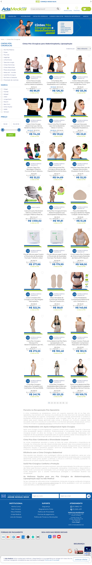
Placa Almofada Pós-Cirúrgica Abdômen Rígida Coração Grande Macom (80, 212)
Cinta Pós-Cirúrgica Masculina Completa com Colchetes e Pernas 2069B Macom (33, 387)
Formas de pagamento (46, 514)
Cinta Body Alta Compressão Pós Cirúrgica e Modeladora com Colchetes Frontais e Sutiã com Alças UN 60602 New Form (57, 84)
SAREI (5, 109)
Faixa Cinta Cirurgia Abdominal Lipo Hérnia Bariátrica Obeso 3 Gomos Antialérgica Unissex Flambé (33, 127)
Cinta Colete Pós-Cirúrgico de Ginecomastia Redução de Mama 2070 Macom (80, 256)
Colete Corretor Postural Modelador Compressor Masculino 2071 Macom (80, 343)
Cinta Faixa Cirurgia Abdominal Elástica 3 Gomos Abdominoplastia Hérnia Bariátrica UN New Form (33, 84)
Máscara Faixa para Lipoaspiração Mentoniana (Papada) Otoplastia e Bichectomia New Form (80, 126)
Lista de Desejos (16, 517)
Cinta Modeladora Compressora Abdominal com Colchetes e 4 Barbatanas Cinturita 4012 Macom (80, 301)
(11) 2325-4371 (76, 509)
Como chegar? (76, 522)
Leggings (7, 57)
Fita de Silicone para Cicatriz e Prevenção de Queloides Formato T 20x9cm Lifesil (33, 256)
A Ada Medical (16, 514)
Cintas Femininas (9, 65)
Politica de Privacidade (52, 560)
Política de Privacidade (46, 512)
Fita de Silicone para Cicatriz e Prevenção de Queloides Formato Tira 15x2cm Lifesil (57, 256)
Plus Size (6, 55)
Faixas (5, 52)
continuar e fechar (81, 560)
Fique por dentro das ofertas (19, 496)
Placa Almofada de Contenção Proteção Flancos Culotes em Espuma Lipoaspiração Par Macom (56, 301)
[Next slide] (90, 1)
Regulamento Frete (46, 509)
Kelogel (6, 94)
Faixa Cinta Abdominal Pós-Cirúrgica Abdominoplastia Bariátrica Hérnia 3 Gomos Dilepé (80, 387)
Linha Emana (8, 60)
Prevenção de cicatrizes (11, 80)
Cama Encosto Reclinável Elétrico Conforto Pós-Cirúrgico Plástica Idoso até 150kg (33, 213)
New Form (7, 104)
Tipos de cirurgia (9, 62)
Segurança (46, 506)
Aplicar (10, 135)
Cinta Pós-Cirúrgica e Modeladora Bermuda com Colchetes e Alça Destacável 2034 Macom (57, 387)
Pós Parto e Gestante (10, 77)
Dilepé (6, 89)
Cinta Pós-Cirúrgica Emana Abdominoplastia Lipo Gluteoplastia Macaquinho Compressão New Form (56, 213)
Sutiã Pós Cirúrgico (10, 75)
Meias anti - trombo (10, 72)
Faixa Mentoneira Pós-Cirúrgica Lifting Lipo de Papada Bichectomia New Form (57, 170)
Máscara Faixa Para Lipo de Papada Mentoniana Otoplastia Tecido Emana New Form (80, 170)
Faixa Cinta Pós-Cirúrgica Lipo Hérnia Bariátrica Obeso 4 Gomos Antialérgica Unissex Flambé (57, 127)
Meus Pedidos (16, 512)
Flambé (6, 92)
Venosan (6, 112)
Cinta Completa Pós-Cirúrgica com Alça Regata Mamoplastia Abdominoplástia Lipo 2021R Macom (33, 301)
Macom (6, 102)
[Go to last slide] (1, 1)
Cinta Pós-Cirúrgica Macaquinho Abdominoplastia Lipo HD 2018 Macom (33, 343)
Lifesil (5, 97)
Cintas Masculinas (9, 67)
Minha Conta (16, 506)
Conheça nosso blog (46, 1)
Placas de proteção (10, 70)
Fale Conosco (16, 509)
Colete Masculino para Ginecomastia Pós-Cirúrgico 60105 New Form (80, 82)
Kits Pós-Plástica (9, 50)
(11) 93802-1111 (76, 507)
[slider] (2, 129)
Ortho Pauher (8, 107)
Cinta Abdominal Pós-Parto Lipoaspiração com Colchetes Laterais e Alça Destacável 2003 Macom (57, 343)
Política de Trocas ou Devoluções (46, 517)
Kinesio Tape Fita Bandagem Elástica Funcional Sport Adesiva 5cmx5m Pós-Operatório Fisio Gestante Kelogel (33, 171)
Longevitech (7, 99)
